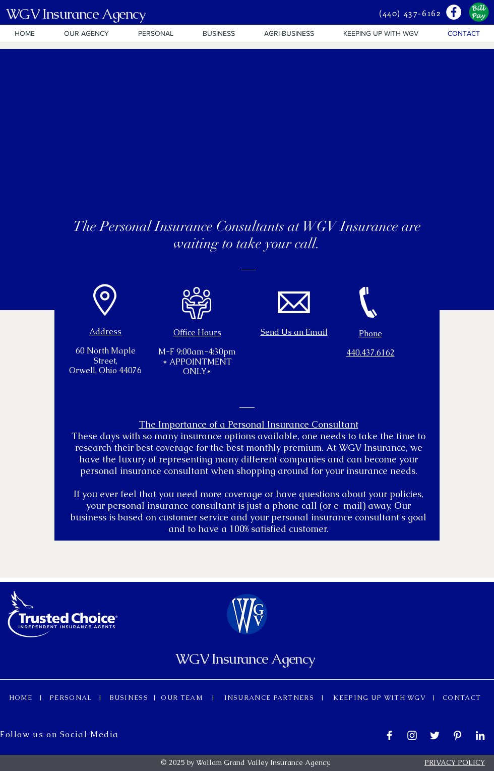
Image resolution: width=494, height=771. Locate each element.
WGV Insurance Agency (75, 14)
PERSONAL (73, 697)
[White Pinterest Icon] (457, 735)
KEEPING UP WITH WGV (381, 697)
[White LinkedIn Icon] (480, 735)
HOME (24, 697)
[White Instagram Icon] (412, 735)
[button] (86, 33)
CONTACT (458, 697)
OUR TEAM (185, 697)
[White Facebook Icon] (389, 735)
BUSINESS (129, 697)
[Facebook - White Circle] (453, 12)
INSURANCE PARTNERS (269, 697)
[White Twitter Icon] (434, 735)
